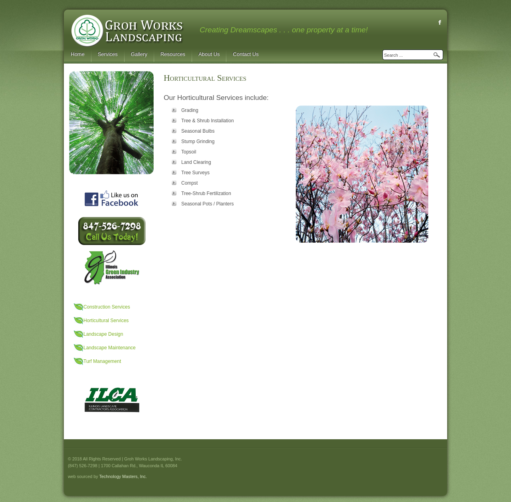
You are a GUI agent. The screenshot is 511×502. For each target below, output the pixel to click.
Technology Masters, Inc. (123, 476)
